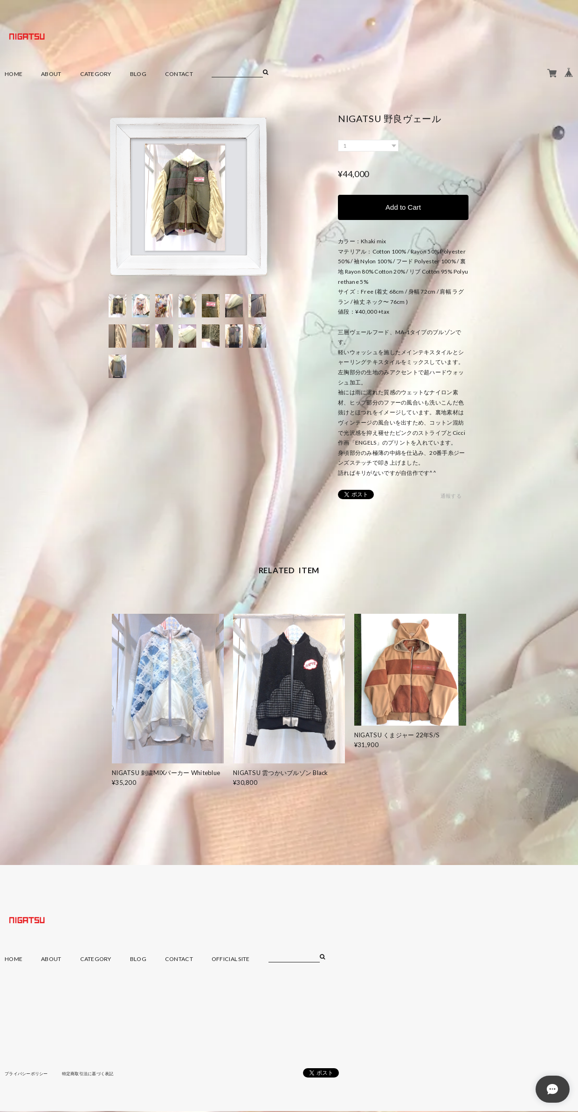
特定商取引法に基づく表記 (95, 1074)
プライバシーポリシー (29, 1074)
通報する (450, 497)
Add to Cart (403, 208)
